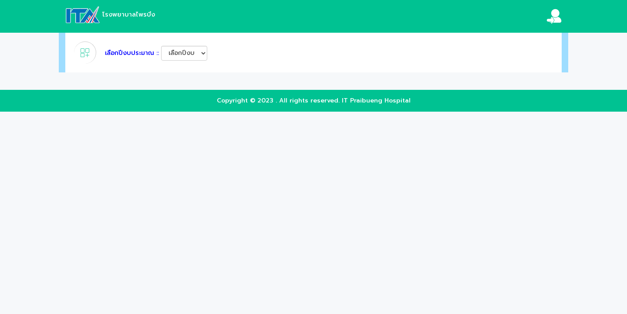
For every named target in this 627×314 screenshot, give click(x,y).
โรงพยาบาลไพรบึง (110, 14)
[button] (547, 16)
